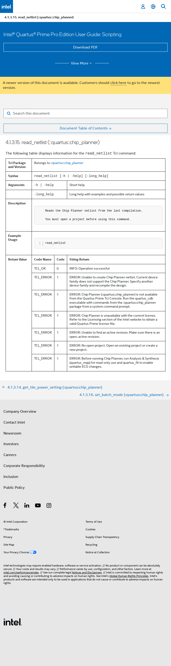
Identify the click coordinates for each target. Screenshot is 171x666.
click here (118, 82)
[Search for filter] (85, 113)
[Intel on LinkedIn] (27, 506)
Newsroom (12, 433)
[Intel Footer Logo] (12, 621)
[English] (153, 6)
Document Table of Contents (84, 128)
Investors (11, 444)
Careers (9, 455)
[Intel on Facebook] (5, 506)
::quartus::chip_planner (67, 163)
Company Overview (19, 411)
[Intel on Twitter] (16, 506)
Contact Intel (14, 422)
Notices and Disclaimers (87, 572)
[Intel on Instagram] (49, 506)
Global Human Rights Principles (128, 576)
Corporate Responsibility (24, 465)
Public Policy (14, 487)
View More (82, 63)
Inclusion (10, 476)
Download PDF (85, 47)
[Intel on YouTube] (38, 506)
